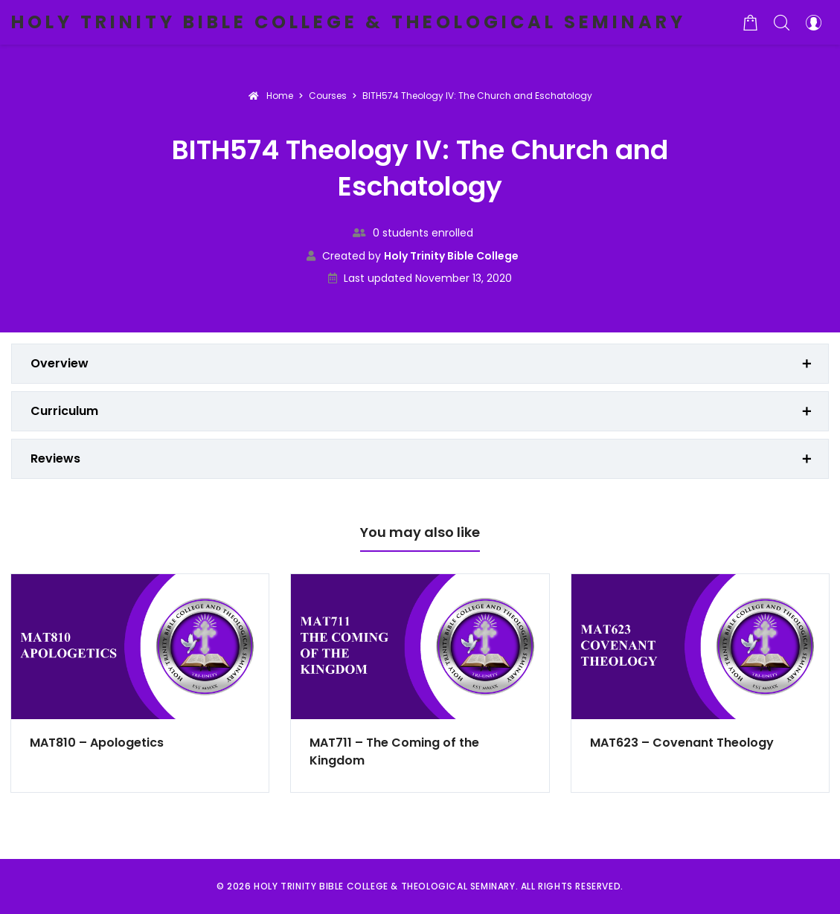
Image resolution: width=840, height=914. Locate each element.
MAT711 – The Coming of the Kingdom (394, 751)
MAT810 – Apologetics (97, 742)
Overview (60, 363)
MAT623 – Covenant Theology (682, 742)
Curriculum (64, 410)
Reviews (55, 458)
